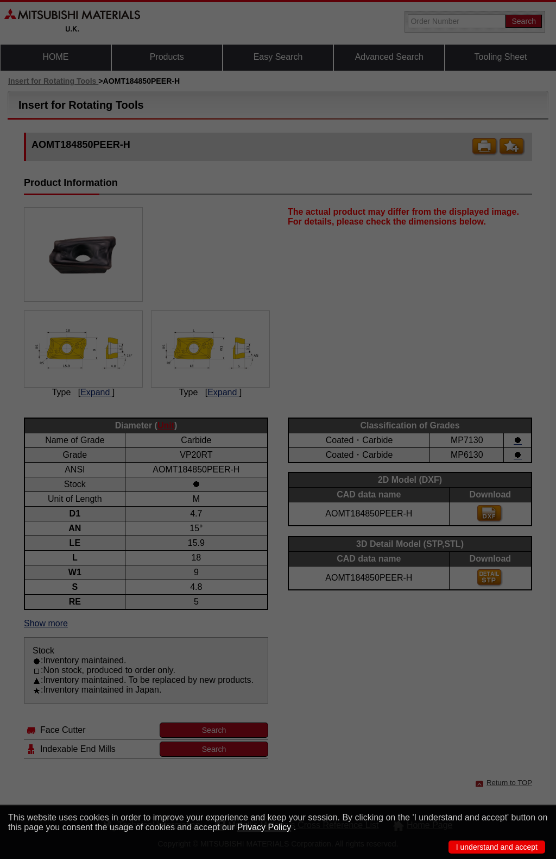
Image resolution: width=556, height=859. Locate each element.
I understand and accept (497, 847)
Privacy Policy (264, 827)
